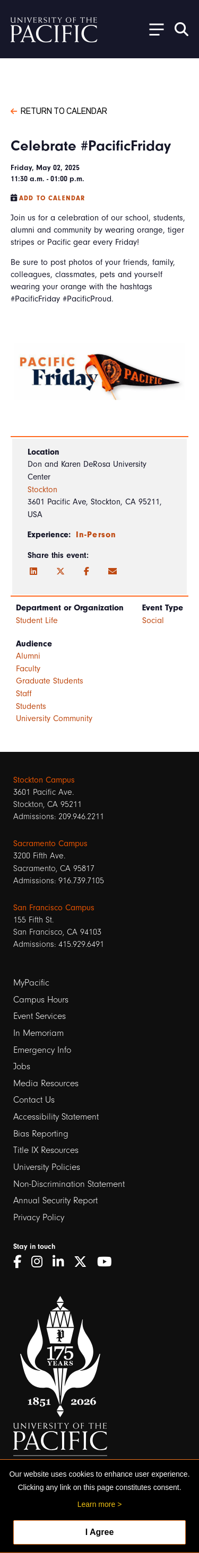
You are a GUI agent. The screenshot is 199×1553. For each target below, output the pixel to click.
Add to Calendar (52, 198)
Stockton (42, 489)
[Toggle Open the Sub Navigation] (153, 29)
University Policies (46, 1167)
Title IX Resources (46, 1150)
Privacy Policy (38, 1217)
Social (153, 620)
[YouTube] (108, 1261)
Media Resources (46, 1083)
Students (31, 706)
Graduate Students (49, 681)
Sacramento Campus (50, 843)
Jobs (21, 1066)
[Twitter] (60, 572)
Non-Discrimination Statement (69, 1184)
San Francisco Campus (53, 907)
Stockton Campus (44, 780)
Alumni (28, 656)
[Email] (112, 572)
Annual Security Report (55, 1200)
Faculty (28, 668)
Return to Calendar (59, 110)
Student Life (37, 620)
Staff (24, 693)
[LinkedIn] (33, 572)
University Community (54, 718)
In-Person (96, 534)
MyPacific (31, 983)
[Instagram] (40, 1261)
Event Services (39, 1016)
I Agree (99, 1532)
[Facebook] (86, 572)
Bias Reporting (40, 1134)
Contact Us (34, 1100)
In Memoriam (38, 1033)
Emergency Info (42, 1050)
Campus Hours (40, 1000)
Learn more (96, 1504)
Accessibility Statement (56, 1117)
